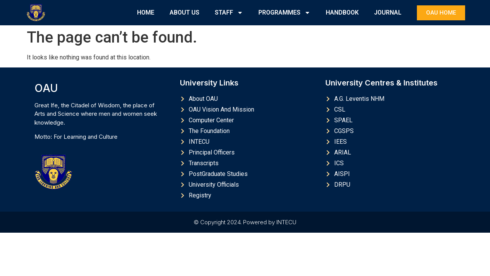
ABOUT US (184, 12)
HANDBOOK (342, 12)
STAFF (229, 13)
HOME (145, 12)
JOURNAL (388, 12)
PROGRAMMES (284, 13)
